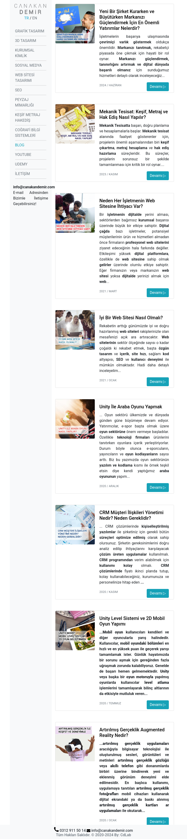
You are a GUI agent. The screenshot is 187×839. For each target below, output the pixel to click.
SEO (18, 90)
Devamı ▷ (158, 86)
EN (34, 18)
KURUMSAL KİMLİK (24, 53)
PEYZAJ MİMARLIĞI (24, 102)
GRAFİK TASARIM (29, 31)
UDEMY (21, 164)
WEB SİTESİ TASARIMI (24, 78)
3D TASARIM (25, 40)
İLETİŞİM (22, 174)
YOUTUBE (23, 154)
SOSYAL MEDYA (28, 65)
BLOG (19, 145)
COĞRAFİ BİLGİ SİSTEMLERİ (27, 133)
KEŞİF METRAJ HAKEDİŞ (27, 118)
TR (26, 18)
